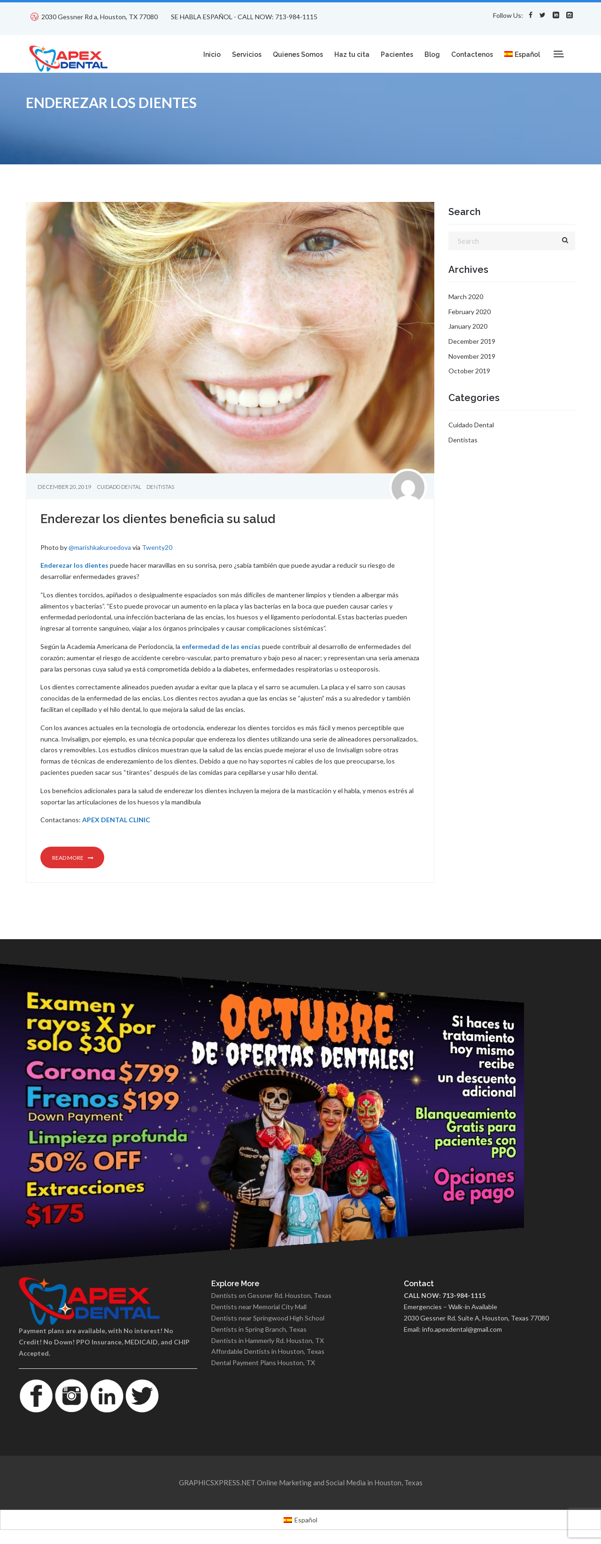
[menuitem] (522, 49)
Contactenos (472, 54)
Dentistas (160, 487)
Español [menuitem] (305, 1520)
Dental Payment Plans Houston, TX (263, 1362)
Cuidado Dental (119, 487)
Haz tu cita (352, 54)
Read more (72, 857)
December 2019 (471, 341)
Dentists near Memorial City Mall (259, 1307)
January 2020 (467, 326)
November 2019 (471, 356)
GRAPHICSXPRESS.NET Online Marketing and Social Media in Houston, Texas (301, 1482)
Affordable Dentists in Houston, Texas (267, 1351)
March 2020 (465, 297)
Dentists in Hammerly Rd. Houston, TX (267, 1340)
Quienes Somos (298, 54)
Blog (432, 54)
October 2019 (469, 371)
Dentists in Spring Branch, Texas (259, 1329)
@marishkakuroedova (100, 547)
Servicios (247, 54)
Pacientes (397, 54)
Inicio (212, 54)
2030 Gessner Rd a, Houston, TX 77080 (99, 17)
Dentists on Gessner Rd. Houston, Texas (271, 1295)
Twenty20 (157, 547)
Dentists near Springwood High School (267, 1318)
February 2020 (469, 312)
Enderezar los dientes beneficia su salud (157, 519)
